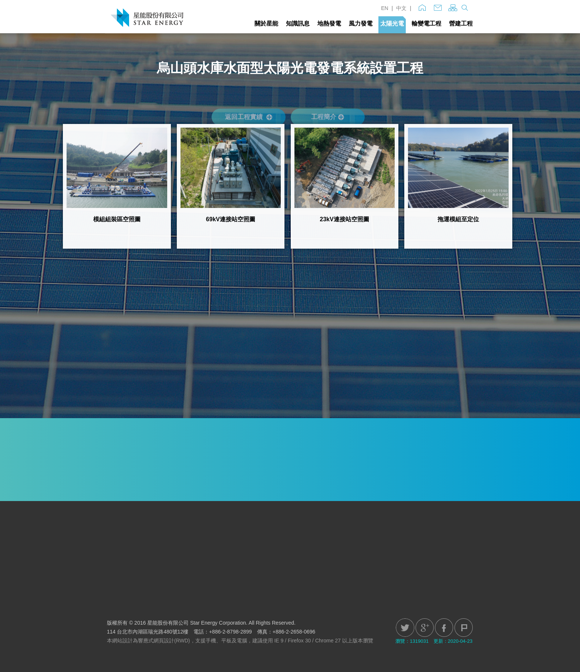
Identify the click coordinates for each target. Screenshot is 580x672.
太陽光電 (392, 23)
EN (384, 8)
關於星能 (266, 23)
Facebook (444, 627)
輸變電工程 (426, 23)
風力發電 (360, 23)
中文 (401, 8)
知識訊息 (298, 23)
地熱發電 (329, 23)
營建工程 (461, 23)
